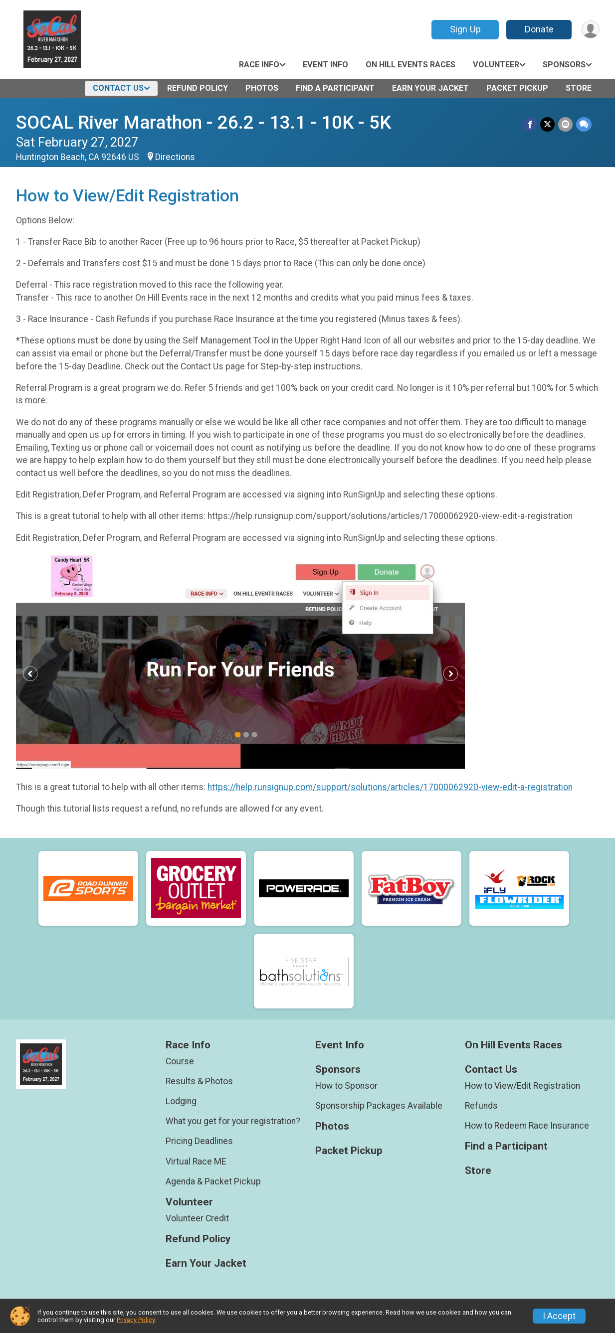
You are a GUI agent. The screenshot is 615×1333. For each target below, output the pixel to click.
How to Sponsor (346, 1086)
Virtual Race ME (196, 1161)
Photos (261, 88)
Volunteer (496, 64)
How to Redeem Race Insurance (527, 1126)
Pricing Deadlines (199, 1141)
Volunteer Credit (197, 1218)
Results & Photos (199, 1081)
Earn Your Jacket (430, 88)
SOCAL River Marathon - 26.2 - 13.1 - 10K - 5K (203, 122)
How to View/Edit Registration (522, 1086)
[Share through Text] (584, 124)
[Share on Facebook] (531, 124)
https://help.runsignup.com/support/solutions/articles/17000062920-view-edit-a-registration (390, 787)
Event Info (325, 64)
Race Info (259, 64)
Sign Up (464, 29)
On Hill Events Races (410, 64)
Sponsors (564, 64)
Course (180, 1061)
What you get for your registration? (233, 1121)
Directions (175, 157)
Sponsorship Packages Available (378, 1106)
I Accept (559, 1316)
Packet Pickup (517, 88)
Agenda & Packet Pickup (213, 1181)
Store (579, 88)
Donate (538, 29)
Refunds (481, 1106)
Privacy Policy (136, 1320)
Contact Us (118, 88)
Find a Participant (335, 88)
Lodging (181, 1101)
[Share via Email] (566, 124)
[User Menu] (590, 29)
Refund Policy (197, 88)
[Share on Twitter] (548, 124)
